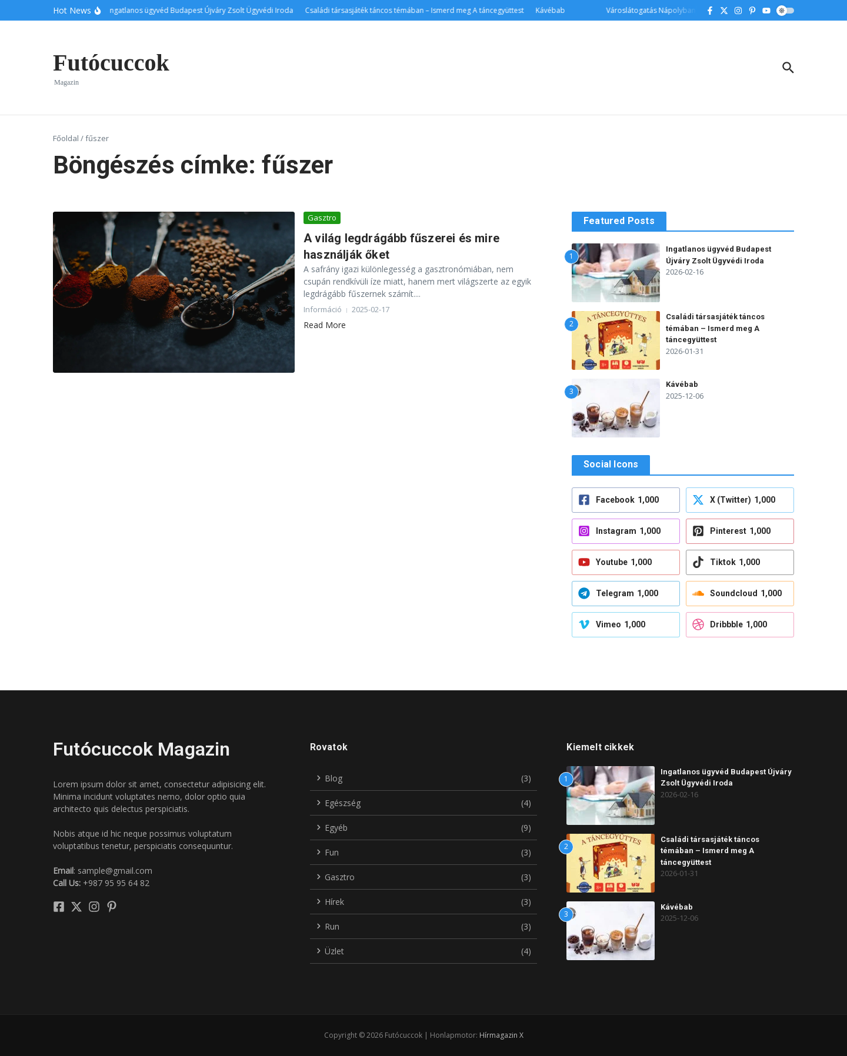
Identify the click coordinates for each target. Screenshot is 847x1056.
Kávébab (682, 384)
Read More (325, 324)
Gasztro (322, 217)
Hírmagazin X (501, 1035)
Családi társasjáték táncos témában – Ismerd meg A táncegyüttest (715, 328)
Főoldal (66, 138)
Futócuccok (111, 62)
